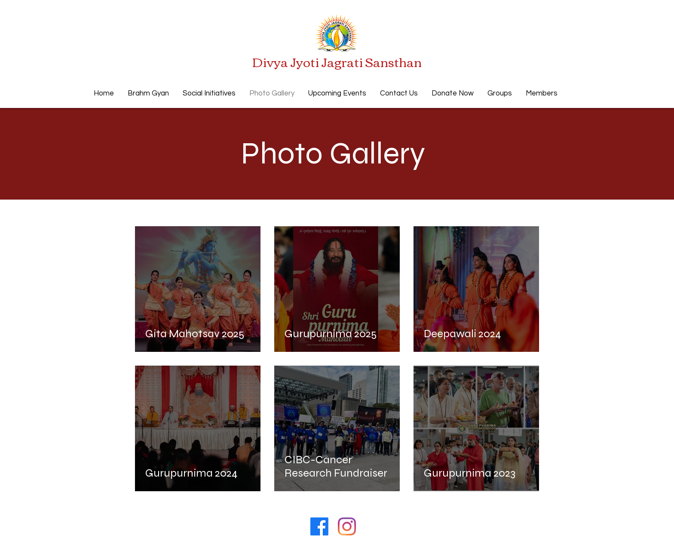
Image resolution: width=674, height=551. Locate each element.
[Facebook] (319, 526)
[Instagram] (347, 526)
